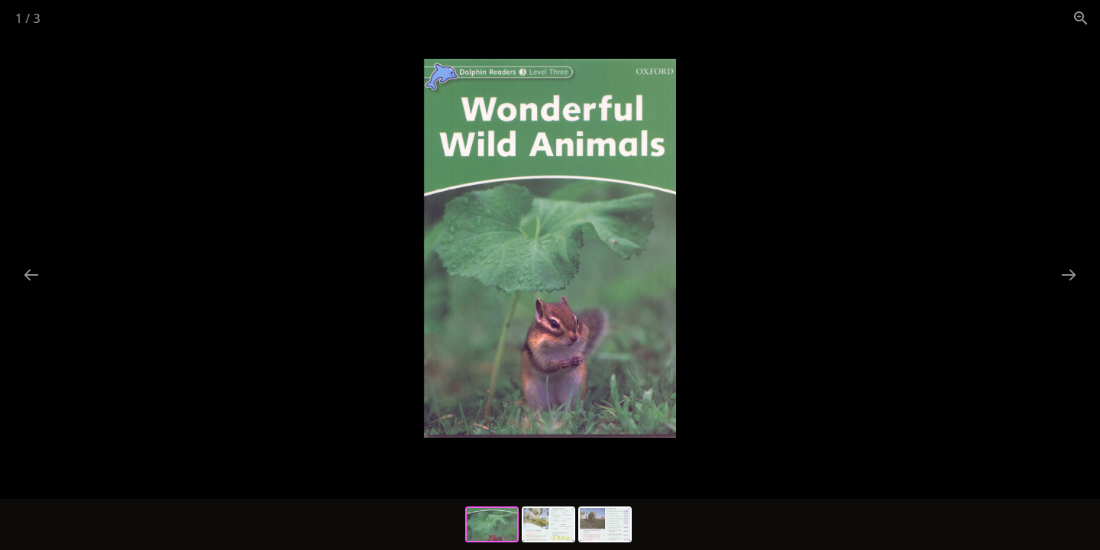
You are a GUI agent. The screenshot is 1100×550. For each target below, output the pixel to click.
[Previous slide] (31, 275)
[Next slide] (1069, 275)
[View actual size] (1081, 18)
